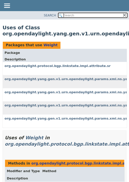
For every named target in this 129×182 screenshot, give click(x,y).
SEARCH (50, 15)
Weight (50, 45)
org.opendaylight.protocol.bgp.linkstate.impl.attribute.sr (58, 66)
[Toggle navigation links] (7, 6)
